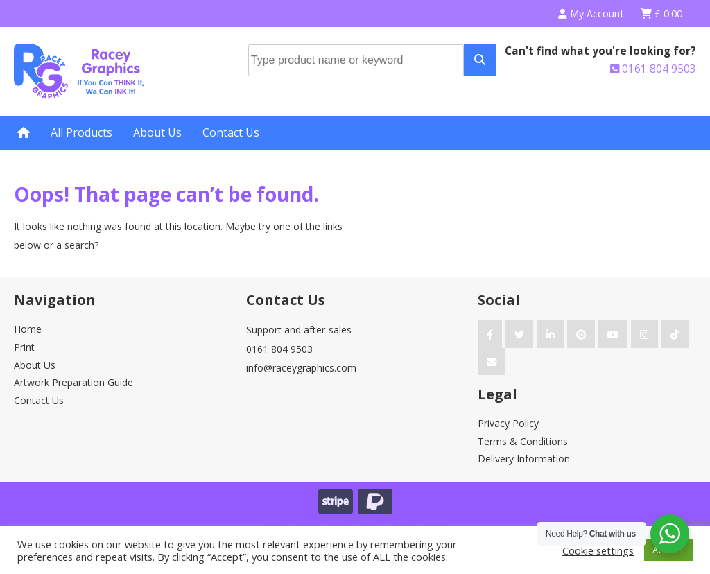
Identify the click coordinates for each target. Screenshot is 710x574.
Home (28, 329)
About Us (157, 132)
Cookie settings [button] (598, 550)
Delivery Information (524, 458)
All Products (81, 132)
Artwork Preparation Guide (73, 382)
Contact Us (230, 132)
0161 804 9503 (653, 69)
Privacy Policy (508, 423)
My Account (591, 13)
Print (24, 347)
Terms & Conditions (523, 441)
